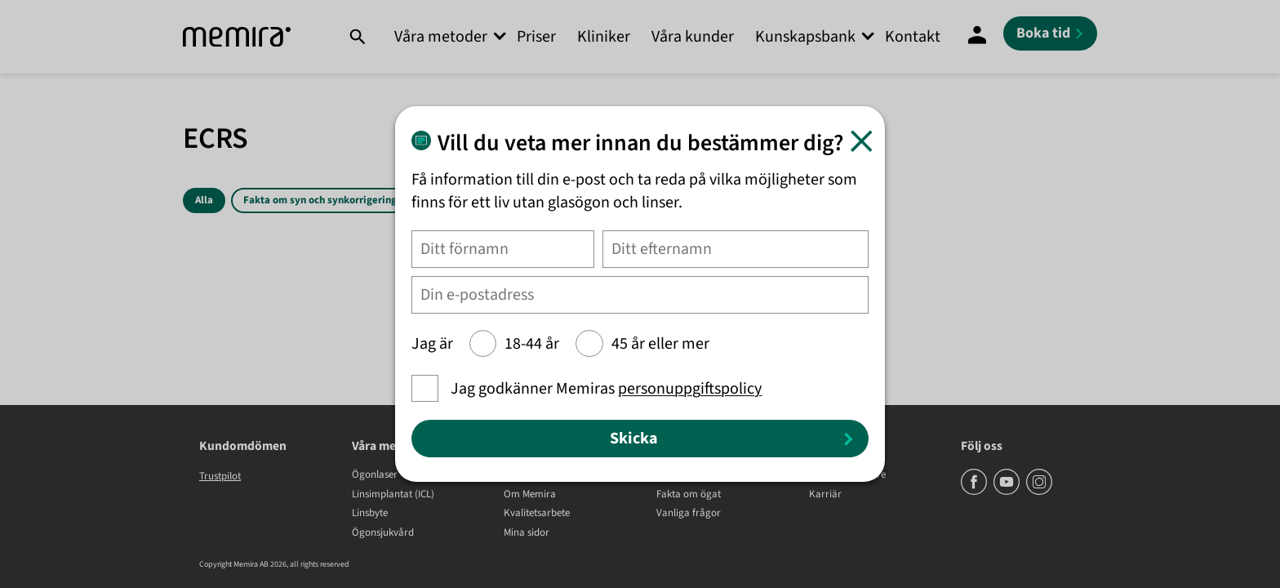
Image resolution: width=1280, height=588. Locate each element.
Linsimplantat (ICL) (393, 494)
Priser (536, 36)
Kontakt (912, 36)
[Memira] (237, 37)
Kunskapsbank (805, 36)
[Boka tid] (1050, 33)
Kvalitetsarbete (537, 513)
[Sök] (357, 37)
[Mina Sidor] (977, 37)
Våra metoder (440, 36)
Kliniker (603, 36)
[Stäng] (862, 141)
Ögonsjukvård (383, 533)
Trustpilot (220, 476)
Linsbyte (370, 513)
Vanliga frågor (688, 513)
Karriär (825, 494)
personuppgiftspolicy (690, 388)
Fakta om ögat (688, 494)
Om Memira (530, 494)
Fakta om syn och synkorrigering (320, 200)
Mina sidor (526, 533)
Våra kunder (692, 36)
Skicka (634, 438)
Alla (204, 200)
